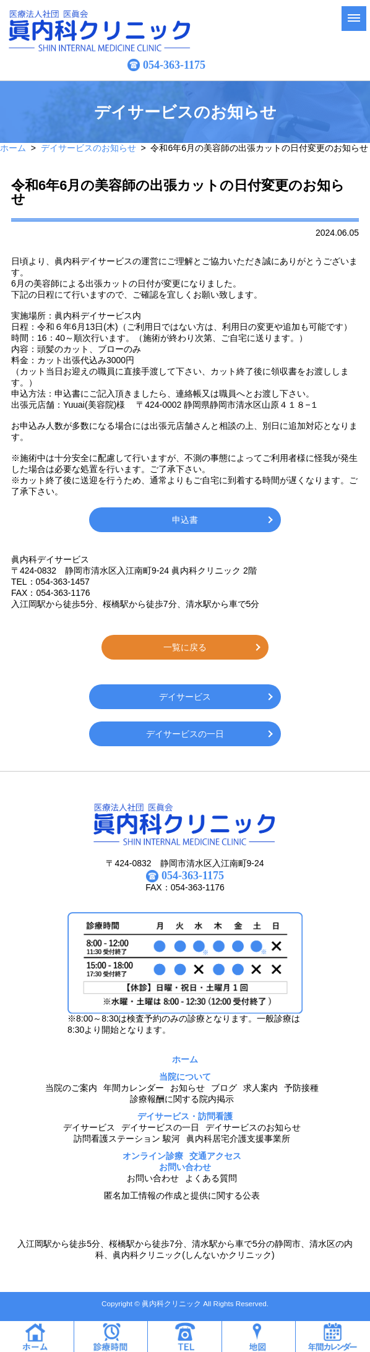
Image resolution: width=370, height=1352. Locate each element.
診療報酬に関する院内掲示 (182, 1099)
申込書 (185, 520)
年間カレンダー (133, 1088)
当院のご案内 (71, 1088)
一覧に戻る (185, 647)
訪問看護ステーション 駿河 (127, 1138)
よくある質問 (211, 1178)
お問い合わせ (153, 1178)
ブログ (224, 1088)
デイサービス (185, 697)
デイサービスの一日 (185, 734)
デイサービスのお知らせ (88, 148)
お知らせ (187, 1088)
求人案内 (260, 1088)
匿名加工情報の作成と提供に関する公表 (182, 1195)
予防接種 (301, 1088)
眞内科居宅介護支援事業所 (238, 1138)
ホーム (13, 148)
